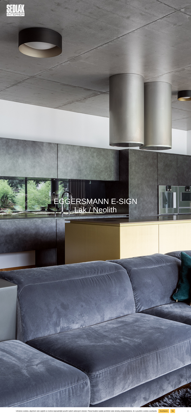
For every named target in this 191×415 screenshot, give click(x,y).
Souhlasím (164, 411)
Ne (173, 411)
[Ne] (188, 411)
